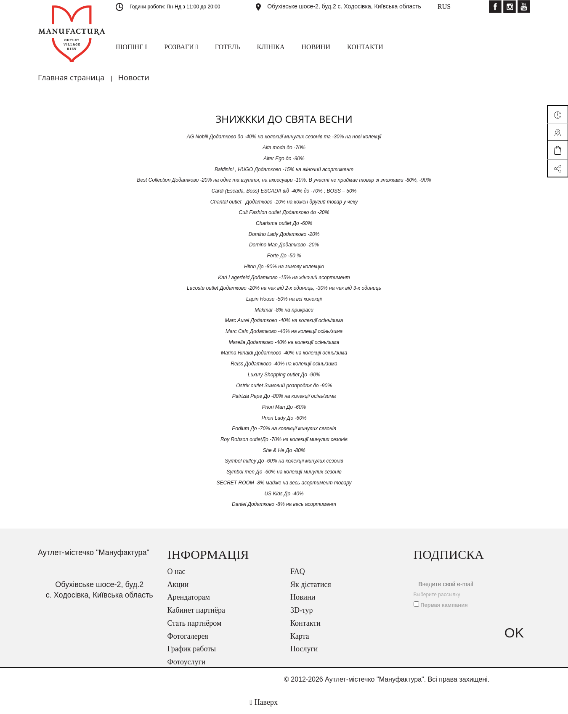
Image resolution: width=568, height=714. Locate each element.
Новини (302, 597)
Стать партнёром (194, 623)
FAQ (297, 571)
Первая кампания (444, 605)
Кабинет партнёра (196, 610)
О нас (176, 571)
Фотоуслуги (186, 662)
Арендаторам (188, 597)
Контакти (305, 623)
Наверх (264, 702)
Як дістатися (310, 584)
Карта (299, 636)
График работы (191, 649)
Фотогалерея (187, 636)
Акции (178, 584)
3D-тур (301, 610)
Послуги (304, 649)
